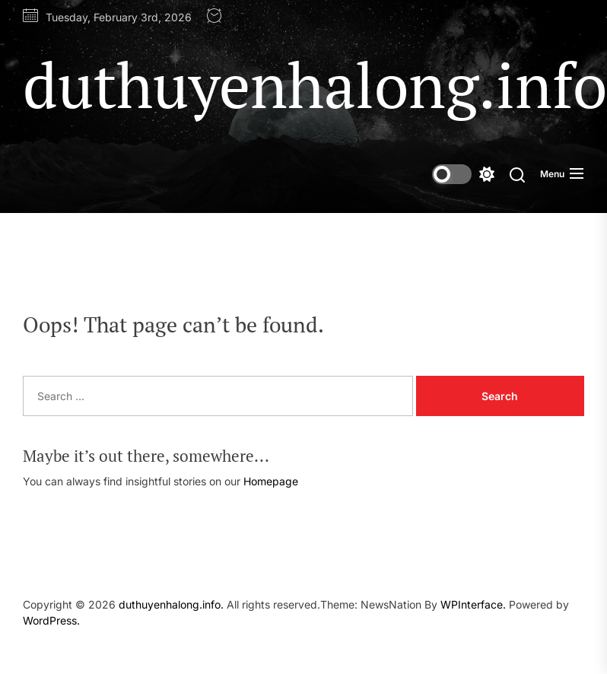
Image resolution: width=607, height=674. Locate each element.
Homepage (270, 481)
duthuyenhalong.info (315, 84)
